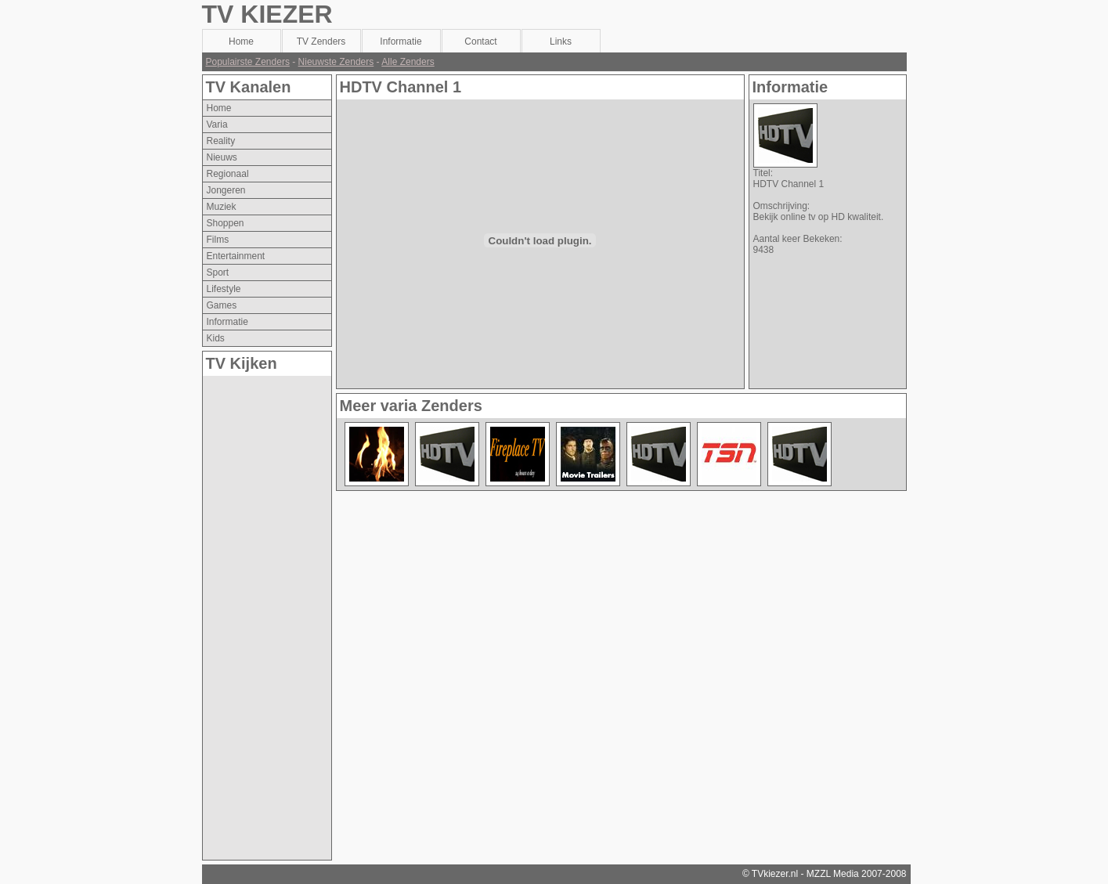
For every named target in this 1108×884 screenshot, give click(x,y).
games (222, 305)
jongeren (226, 190)
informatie (227, 321)
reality (221, 140)
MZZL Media (833, 873)
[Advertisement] (265, 611)
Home (219, 108)
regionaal (228, 173)
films (218, 239)
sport (218, 272)
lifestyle (224, 288)
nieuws (222, 157)
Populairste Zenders (248, 61)
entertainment (236, 256)
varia (217, 124)
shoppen (225, 223)
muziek (221, 206)
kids (216, 338)
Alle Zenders (407, 61)
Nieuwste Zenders (336, 61)
